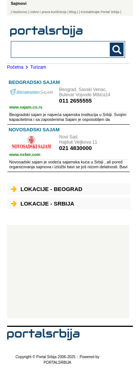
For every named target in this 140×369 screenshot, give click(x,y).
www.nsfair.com (24, 154)
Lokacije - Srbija (42, 203)
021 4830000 (75, 148)
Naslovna (20, 12)
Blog (72, 12)
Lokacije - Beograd (47, 189)
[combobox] (57, 49)
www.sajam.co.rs (26, 107)
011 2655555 (75, 100)
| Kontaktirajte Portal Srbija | (100, 12)
